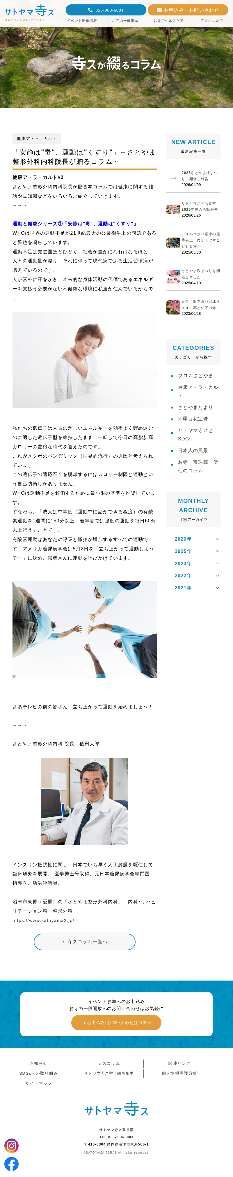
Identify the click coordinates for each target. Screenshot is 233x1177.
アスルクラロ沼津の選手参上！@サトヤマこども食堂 (200, 246)
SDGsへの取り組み (37, 1076)
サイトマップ (38, 1087)
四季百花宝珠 (193, 435)
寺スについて (212, 21)
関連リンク (179, 1066)
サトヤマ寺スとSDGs (195, 452)
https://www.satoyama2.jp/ (44, 920)
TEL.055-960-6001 (116, 1142)
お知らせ (38, 1066)
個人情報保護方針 (179, 1076)
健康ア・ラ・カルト (198, 405)
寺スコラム (108, 1066)
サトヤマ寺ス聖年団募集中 (108, 1076)
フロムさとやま (195, 388)
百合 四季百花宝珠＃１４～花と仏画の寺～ (200, 313)
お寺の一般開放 (125, 21)
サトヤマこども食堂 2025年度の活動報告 (202, 209)
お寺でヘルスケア (169, 21)
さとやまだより (195, 422)
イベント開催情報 (82, 21)
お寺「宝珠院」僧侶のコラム (198, 486)
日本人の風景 (193, 469)
